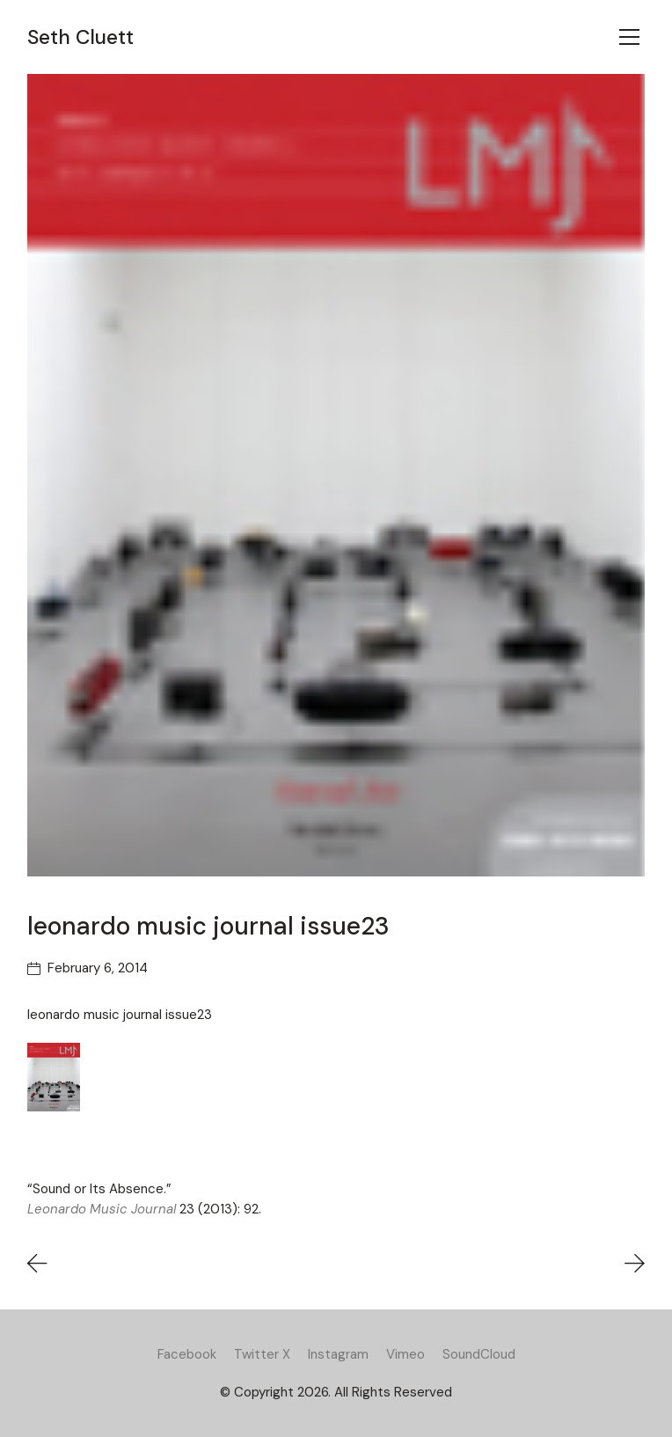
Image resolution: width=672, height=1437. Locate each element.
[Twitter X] (262, 1354)
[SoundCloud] (478, 1354)
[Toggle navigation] (629, 37)
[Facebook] (186, 1354)
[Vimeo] (405, 1354)
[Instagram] (338, 1354)
